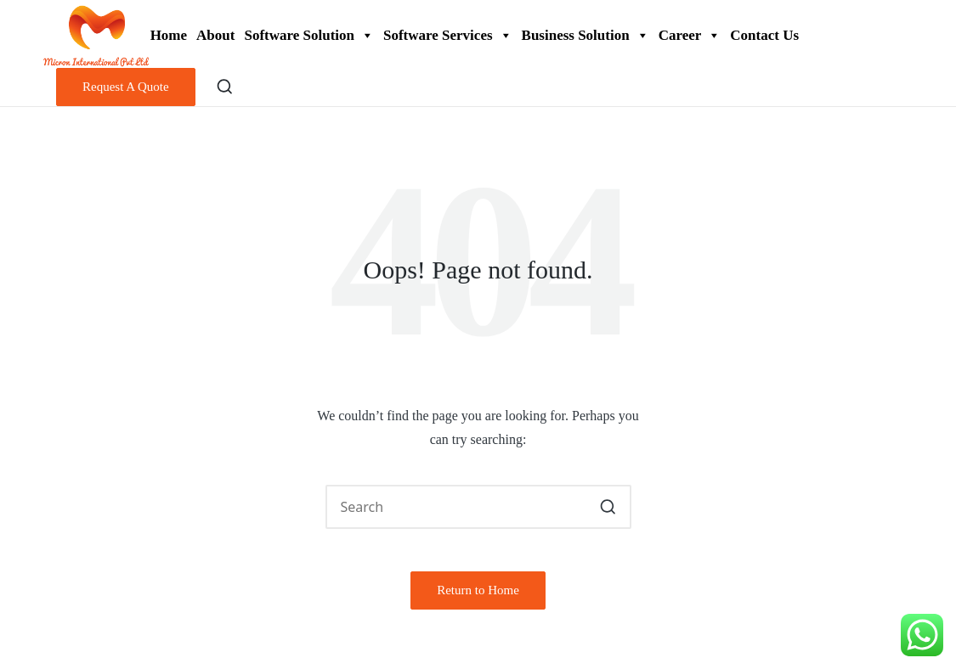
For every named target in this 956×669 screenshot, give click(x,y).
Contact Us (764, 35)
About (215, 35)
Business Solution (585, 35)
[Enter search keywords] (478, 507)
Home (168, 35)
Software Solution (309, 35)
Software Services (447, 35)
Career (690, 35)
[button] (125, 87)
